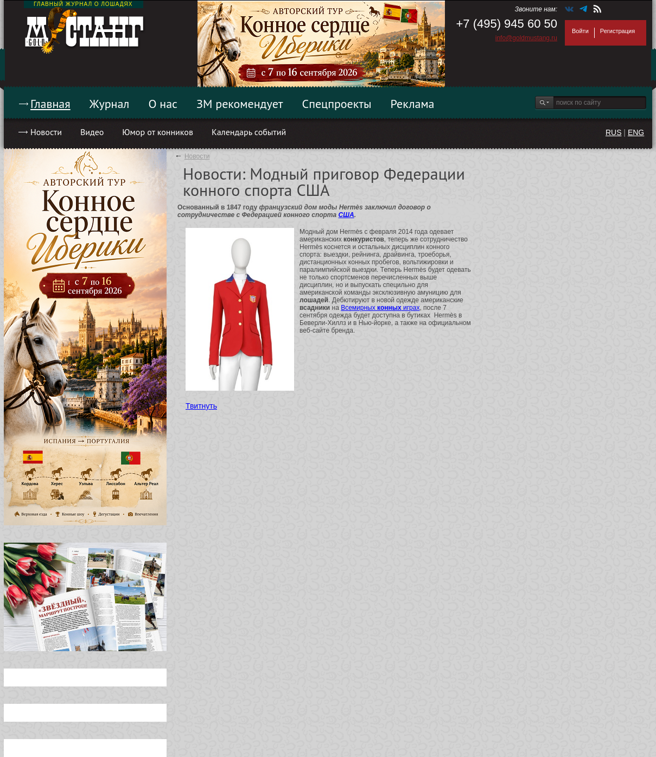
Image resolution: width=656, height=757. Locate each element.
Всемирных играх (380, 307)
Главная (50, 103)
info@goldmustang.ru (526, 38)
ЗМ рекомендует (239, 103)
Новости (46, 131)
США (346, 215)
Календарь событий (249, 131)
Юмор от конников (157, 131)
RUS (614, 132)
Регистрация (617, 31)
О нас (162, 103)
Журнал (110, 103)
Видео (92, 131)
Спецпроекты (337, 103)
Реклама (413, 103)
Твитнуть (201, 406)
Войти (580, 31)
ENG (636, 132)
